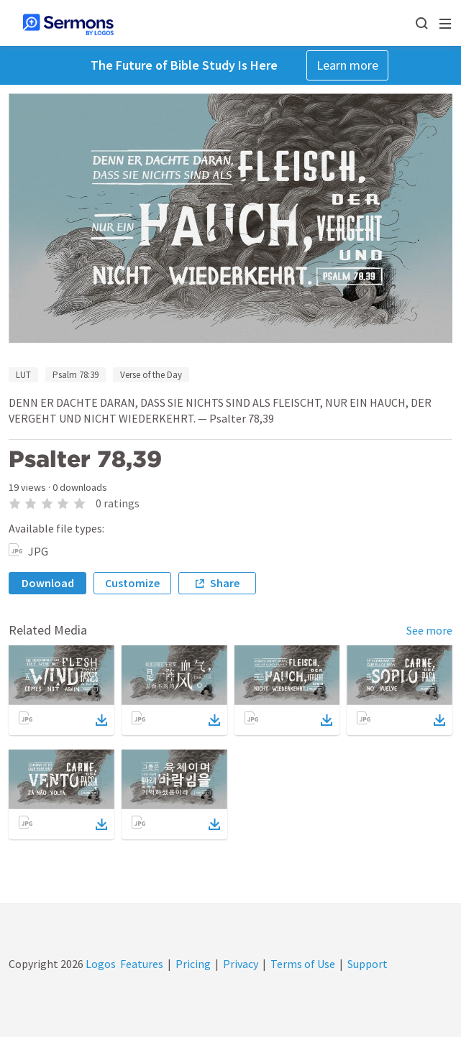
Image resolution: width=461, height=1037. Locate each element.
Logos (99, 964)
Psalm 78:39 (76, 375)
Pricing (193, 964)
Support (367, 964)
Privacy (240, 964)
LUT (23, 375)
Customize (132, 583)
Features (141, 964)
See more (429, 630)
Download (48, 583)
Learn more (347, 65)
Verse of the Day (151, 375)
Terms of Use (302, 964)
